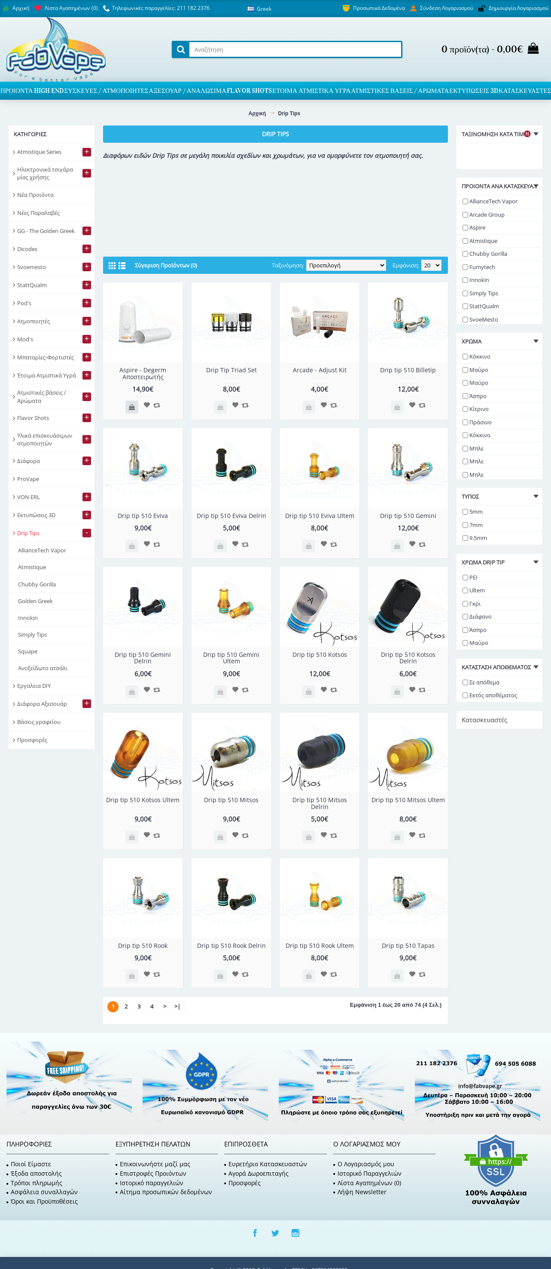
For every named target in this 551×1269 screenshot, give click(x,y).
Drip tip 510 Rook (142, 945)
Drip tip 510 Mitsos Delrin (319, 803)
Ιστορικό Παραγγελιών (367, 1173)
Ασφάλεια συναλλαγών (42, 1192)
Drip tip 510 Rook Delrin (231, 945)
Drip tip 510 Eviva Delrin (231, 516)
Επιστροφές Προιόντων (151, 1173)
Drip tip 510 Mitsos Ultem (408, 800)
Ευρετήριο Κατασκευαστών (265, 1164)
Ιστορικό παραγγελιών (149, 1183)
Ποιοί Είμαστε (28, 1164)
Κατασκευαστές (484, 719)
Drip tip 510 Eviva (143, 516)
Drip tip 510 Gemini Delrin (143, 657)
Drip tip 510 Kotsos (319, 654)
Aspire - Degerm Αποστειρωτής (142, 373)
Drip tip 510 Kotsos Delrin (408, 657)
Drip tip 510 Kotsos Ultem (143, 800)
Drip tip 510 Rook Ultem (320, 945)
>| (177, 1006)
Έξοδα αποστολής (34, 1173)
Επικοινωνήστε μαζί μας (153, 1164)
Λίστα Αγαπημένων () (367, 1183)
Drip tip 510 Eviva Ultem (319, 516)
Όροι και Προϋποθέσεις (42, 1201)
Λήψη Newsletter (360, 1192)
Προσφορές (242, 1183)
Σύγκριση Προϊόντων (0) (166, 265)
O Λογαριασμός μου (363, 1164)
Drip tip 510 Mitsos (231, 800)
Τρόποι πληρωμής (34, 1183)
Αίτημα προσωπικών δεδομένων (164, 1192)
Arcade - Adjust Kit (320, 370)
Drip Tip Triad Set (231, 370)
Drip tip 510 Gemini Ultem (231, 657)
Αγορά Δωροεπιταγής (256, 1173)
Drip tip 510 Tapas (408, 945)
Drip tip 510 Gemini (408, 516)
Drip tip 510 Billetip (408, 370)
